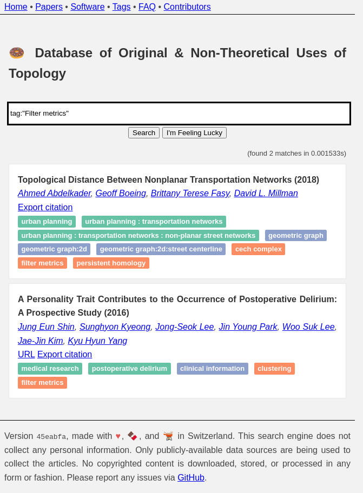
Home (16, 6)
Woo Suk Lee (308, 326)
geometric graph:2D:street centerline (161, 249)
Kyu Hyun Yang (97, 340)
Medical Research (50, 369)
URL (26, 354)
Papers (49, 6)
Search (144, 133)
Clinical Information (212, 369)
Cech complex (258, 249)
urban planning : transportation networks (153, 221)
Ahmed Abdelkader (54, 193)
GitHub (190, 477)
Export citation (45, 207)
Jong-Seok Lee (184, 326)
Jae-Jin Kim (40, 340)
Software (87, 6)
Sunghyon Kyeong (115, 326)
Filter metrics (43, 263)
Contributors (187, 6)
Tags (122, 6)
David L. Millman (266, 193)
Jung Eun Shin (46, 326)
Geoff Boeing (121, 193)
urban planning (47, 221)
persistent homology (111, 263)
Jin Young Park (248, 326)
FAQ (147, 6)
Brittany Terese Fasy (190, 193)
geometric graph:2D (54, 249)
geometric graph (296, 235)
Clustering (274, 369)
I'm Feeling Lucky (194, 133)
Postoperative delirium (129, 369)
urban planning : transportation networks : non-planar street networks (139, 235)
